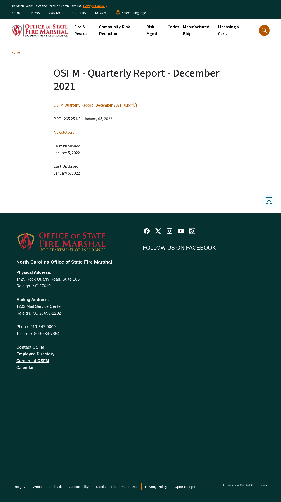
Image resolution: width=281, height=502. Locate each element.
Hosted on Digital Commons (245, 485)
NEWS (35, 12)
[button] (264, 30)
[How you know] (95, 6)
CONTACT (56, 12)
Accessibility (79, 487)
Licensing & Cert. (229, 30)
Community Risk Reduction (114, 30)
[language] (134, 13)
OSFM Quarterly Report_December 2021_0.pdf (95, 105)
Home (15, 52)
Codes (173, 27)
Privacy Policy (156, 487)
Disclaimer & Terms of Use (117, 487)
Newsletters (64, 132)
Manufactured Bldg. (196, 30)
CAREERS (79, 12)
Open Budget (185, 487)
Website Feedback (47, 487)
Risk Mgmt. (152, 30)
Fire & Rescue (81, 30)
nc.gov (20, 487)
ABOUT (16, 12)
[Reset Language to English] (118, 13)
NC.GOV (100, 12)
